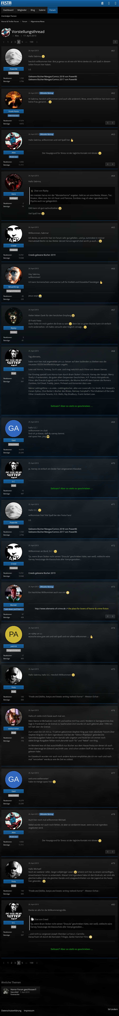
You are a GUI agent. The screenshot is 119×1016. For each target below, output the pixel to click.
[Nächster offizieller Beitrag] (112, 123)
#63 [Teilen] (113, 134)
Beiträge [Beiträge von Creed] (6, 258)
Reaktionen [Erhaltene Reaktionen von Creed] (7, 255)
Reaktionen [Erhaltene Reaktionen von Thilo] (7, 697)
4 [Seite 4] (18, 42)
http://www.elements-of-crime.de (50, 608)
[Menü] (115, 3)
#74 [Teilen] (113, 628)
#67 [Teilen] (113, 309)
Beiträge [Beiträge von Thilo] (6, 700)
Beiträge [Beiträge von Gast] (6, 452)
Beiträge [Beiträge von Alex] (6, 165)
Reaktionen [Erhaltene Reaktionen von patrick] (7, 655)
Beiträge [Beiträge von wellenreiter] (6, 741)
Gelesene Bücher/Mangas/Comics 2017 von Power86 (52, 79)
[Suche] (102, 3)
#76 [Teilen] (113, 710)
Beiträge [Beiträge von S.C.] (6, 381)
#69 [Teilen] (113, 422)
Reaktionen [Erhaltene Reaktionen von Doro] (7, 203)
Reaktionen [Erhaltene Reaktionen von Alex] (7, 162)
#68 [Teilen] (113, 351)
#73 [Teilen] (113, 586)
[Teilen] (115, 42)
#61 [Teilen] (113, 50)
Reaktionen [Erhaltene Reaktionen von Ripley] (7, 337)
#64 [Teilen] (113, 175)
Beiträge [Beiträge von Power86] (6, 81)
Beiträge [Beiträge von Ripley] (6, 340)
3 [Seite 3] (15, 42)
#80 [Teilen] (113, 904)
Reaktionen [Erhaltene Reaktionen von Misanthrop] (7, 296)
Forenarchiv (15, 994)
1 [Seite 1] (8, 42)
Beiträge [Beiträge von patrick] (6, 658)
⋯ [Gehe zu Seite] (26, 42)
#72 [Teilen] (113, 545)
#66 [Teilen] (113, 268)
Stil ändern (113, 1009)
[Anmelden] (109, 3)
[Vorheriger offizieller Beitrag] (107, 123)
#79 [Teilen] (113, 863)
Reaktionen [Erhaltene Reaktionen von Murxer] (7, 614)
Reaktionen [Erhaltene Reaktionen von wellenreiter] (7, 738)
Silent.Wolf (14, 992)
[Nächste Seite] (37, 42)
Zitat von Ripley (41, 190)
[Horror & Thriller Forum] (6, 3)
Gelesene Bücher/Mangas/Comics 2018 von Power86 (52, 76)
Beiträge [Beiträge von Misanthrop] (6, 299)
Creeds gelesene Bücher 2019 (41, 255)
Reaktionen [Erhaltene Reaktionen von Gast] (7, 449)
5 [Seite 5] (22, 42)
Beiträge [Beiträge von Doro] (6, 206)
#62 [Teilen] (113, 93)
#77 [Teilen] (113, 773)
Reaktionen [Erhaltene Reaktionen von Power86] (7, 78)
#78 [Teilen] (113, 814)
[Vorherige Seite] (3, 42)
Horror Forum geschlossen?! (23, 989)
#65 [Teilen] (113, 227)
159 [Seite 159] (31, 42)
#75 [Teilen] (113, 669)
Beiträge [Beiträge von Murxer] (6, 617)
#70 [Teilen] (113, 463)
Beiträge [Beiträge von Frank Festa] (6, 124)
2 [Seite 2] (11, 42)
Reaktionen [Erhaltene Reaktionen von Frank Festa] (7, 121)
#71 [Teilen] (113, 504)
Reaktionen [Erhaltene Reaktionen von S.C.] (7, 378)
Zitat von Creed (41, 919)
